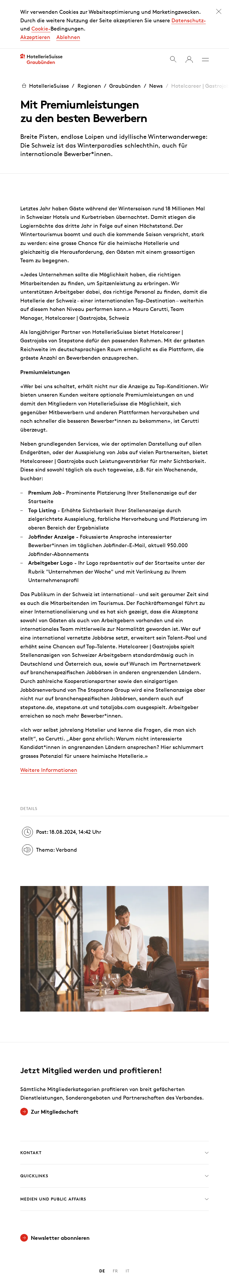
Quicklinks (114, 1159)
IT (127, 1254)
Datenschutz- (188, 12)
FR (115, 1254)
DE (102, 1254)
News (156, 69)
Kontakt (114, 1136)
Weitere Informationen (48, 753)
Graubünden (125, 69)
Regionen (89, 69)
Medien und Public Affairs (114, 1182)
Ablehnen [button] (68, 28)
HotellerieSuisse (44, 69)
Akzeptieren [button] (35, 28)
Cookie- (40, 20)
